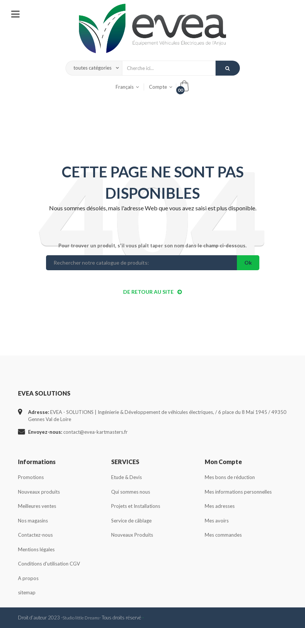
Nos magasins (33, 521)
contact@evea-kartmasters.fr (95, 432)
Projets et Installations (135, 506)
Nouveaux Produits (132, 535)
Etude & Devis (126, 477)
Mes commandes (223, 535)
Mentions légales (36, 549)
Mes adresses (220, 506)
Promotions (31, 477)
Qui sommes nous (130, 492)
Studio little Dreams (80, 617)
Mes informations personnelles (238, 492)
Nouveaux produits (39, 492)
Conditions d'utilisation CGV (49, 564)
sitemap (27, 592)
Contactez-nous (35, 535)
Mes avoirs (217, 521)
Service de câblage (131, 521)
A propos (28, 578)
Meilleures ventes (37, 506)
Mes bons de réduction (230, 477)
